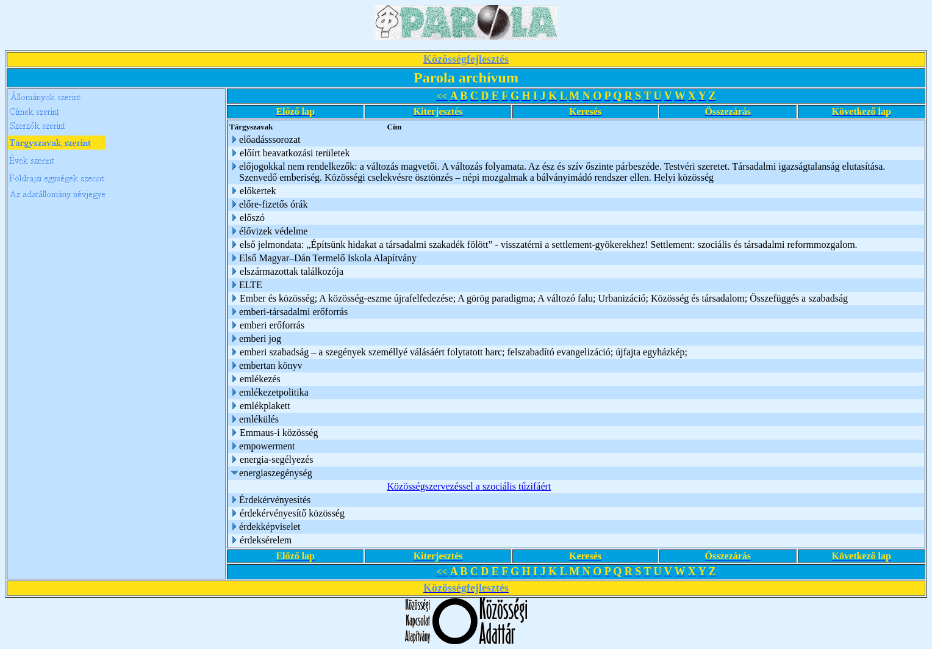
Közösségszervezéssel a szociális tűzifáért (469, 486)
